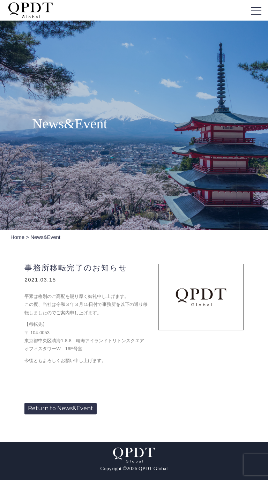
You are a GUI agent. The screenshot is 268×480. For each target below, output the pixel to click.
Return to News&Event (60, 408)
